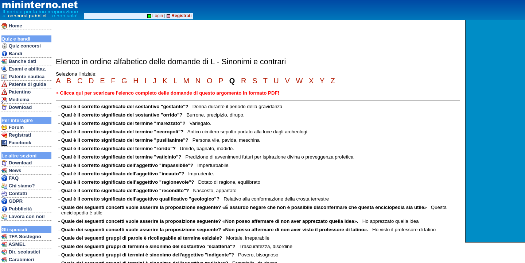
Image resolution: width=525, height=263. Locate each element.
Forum (12, 127)
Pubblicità (16, 209)
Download (16, 107)
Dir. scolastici (20, 252)
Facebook (16, 143)
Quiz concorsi (21, 46)
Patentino (16, 92)
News (11, 171)
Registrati (16, 135)
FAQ (10, 178)
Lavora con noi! (23, 217)
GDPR (12, 201)
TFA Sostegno (21, 237)
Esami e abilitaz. (23, 69)
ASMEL (13, 244)
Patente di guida (23, 84)
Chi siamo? (18, 186)
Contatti (14, 194)
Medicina (15, 100)
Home (11, 26)
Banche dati (18, 61)
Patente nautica (22, 77)
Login (155, 15)
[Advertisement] (496, 131)
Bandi (11, 54)
